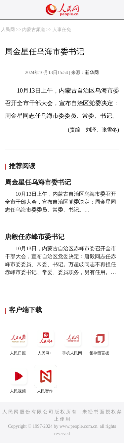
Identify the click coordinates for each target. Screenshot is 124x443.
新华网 (92, 72)
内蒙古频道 (33, 29)
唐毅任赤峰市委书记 (34, 236)
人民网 (8, 29)
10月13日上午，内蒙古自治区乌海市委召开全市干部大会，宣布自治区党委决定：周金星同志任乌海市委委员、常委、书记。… (60, 202)
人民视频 (18, 379)
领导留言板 (99, 341)
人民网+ (45, 341)
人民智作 (45, 379)
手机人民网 (72, 341)
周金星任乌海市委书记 (38, 182)
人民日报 (18, 341)
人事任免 (62, 29)
